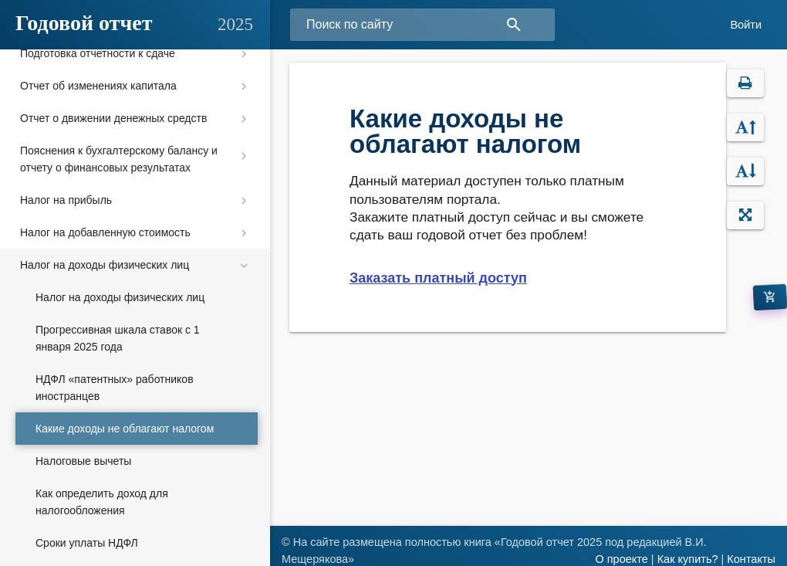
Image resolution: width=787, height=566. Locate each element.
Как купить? (687, 559)
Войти (746, 25)
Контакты (751, 559)
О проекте (621, 559)
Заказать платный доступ (438, 278)
